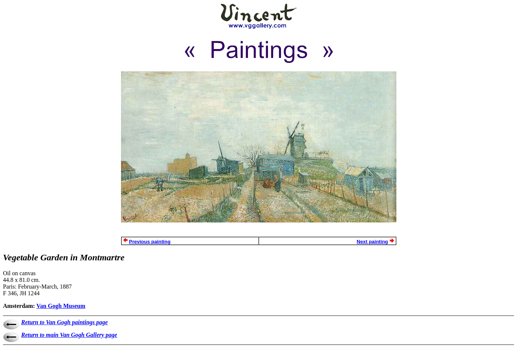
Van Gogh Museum (60, 306)
